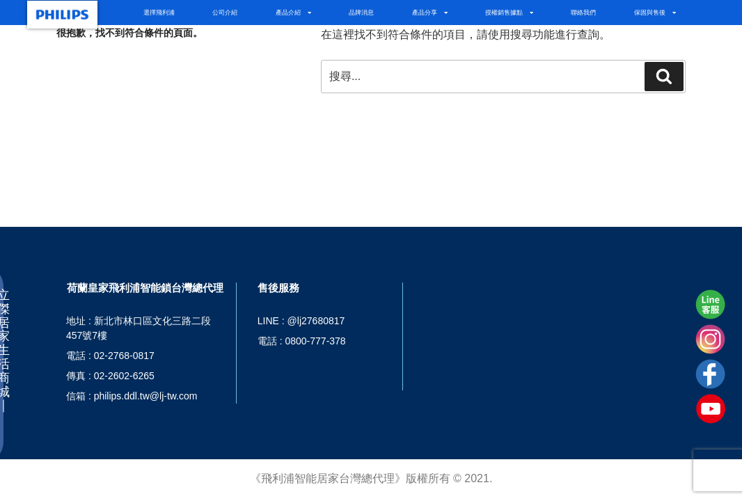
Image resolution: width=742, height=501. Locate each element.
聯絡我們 (583, 12)
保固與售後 (655, 13)
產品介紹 (293, 13)
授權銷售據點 (509, 13)
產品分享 (430, 13)
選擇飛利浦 (159, 12)
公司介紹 (224, 12)
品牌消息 (361, 12)
